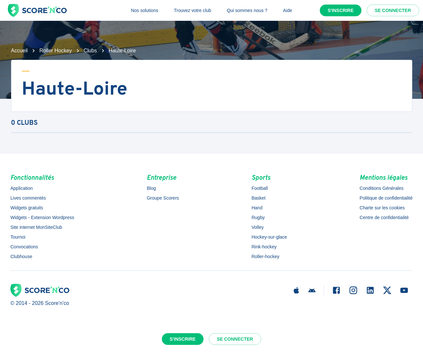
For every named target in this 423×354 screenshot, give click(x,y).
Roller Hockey (55, 50)
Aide (287, 10)
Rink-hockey (263, 246)
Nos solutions (144, 10)
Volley (257, 227)
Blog (151, 188)
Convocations (24, 246)
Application (21, 188)
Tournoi (17, 237)
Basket (258, 198)
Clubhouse (21, 256)
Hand (256, 207)
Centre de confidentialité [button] (384, 217)
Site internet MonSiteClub (36, 227)
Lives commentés (28, 198)
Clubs (90, 50)
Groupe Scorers (163, 198)
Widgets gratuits (26, 207)
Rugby (257, 217)
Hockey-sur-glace (269, 237)
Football (259, 188)
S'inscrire (341, 10)
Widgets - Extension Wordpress (42, 217)
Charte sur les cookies (382, 207)
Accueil (19, 50)
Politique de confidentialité (386, 198)
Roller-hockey (265, 256)
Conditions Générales (381, 188)
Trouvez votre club (192, 10)
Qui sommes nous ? (247, 10)
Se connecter (393, 10)
